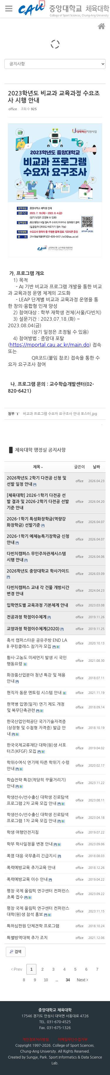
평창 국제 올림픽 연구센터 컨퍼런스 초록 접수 (38, 894)
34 (68, 980)
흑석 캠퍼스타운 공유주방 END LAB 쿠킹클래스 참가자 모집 (37, 643)
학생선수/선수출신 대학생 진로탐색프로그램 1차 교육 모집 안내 (38, 818)
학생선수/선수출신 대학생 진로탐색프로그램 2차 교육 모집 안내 (38, 800)
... (56, 980)
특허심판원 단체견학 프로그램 (33, 926)
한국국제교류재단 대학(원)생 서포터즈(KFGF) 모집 (36, 748)
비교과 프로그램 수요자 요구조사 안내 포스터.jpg (60, 414)
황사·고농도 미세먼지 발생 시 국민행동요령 (37, 661)
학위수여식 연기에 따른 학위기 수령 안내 (38, 765)
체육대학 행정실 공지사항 (40, 450)
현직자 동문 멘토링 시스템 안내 (35, 693)
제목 (38, 467)
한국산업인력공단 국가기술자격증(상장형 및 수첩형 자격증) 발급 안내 (36, 728)
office (13, 109)
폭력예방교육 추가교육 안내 (31, 868)
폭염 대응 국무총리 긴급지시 (32, 856)
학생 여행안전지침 (23, 832)
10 (46, 980)
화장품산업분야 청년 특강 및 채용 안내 (36, 678)
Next (82, 980)
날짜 (96, 467)
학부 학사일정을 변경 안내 (30, 844)
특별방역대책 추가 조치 (27, 938)
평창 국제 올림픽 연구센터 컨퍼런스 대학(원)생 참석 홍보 (38, 911)
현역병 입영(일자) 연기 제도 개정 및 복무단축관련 (36, 707)
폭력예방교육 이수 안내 (28, 879)
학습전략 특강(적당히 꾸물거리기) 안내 (36, 783)
